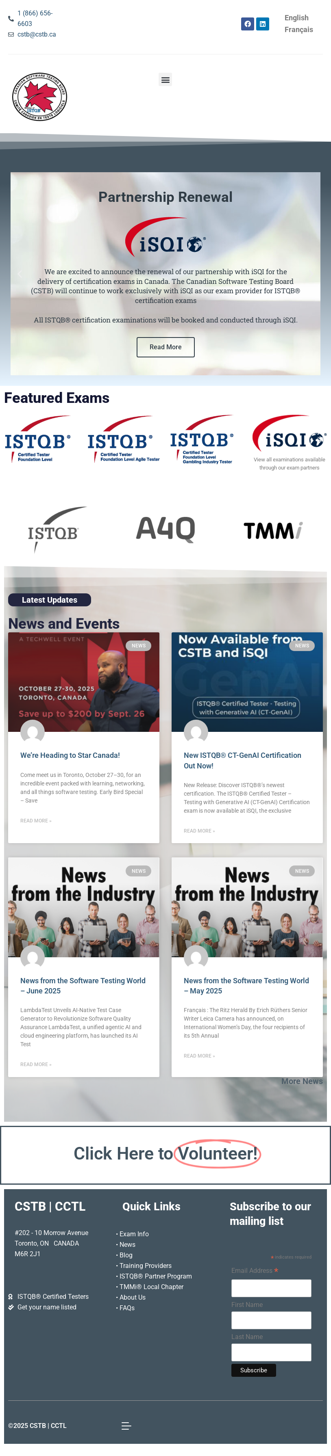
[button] (165, 79)
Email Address (254, 1271)
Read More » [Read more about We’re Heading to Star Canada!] (36, 821)
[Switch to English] (297, 18)
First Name (247, 1305)
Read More (166, 347)
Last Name (247, 1337)
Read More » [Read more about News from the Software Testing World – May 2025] (199, 1056)
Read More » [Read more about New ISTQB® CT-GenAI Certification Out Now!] (199, 831)
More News (302, 1081)
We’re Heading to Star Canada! (70, 755)
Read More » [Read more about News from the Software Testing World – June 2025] (36, 1064)
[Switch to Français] (299, 30)
